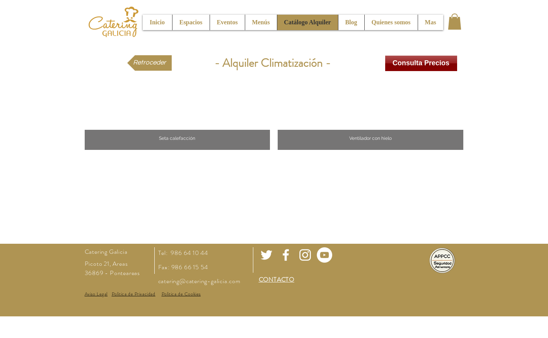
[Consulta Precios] (421, 63)
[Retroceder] (149, 63)
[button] (454, 22)
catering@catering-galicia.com (199, 281)
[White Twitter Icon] (266, 255)
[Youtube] (324, 255)
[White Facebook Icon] (286, 255)
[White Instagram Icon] (305, 255)
